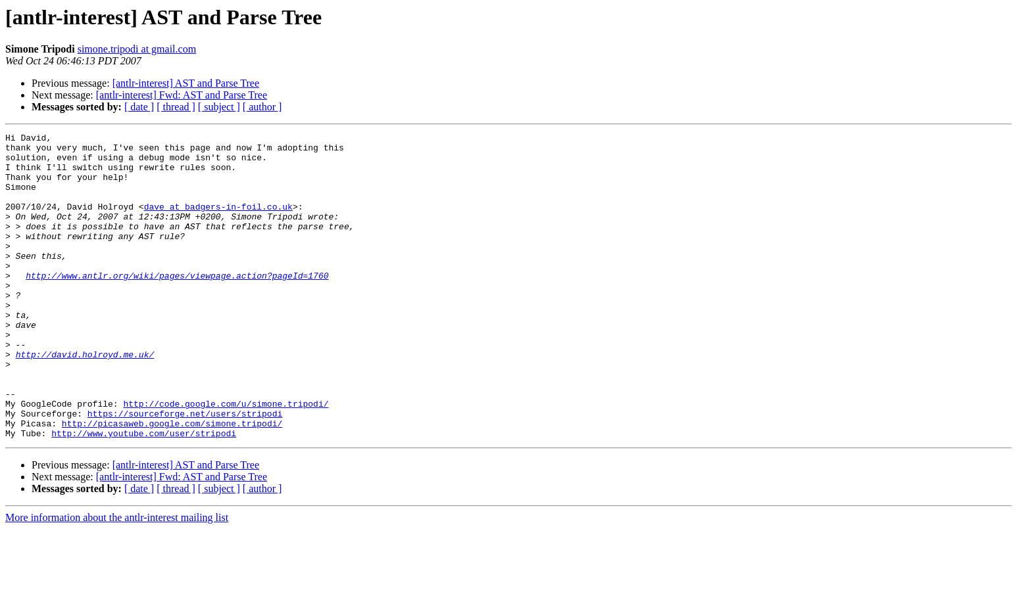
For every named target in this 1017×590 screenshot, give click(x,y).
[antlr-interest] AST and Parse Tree (185, 83)
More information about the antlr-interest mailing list (116, 578)
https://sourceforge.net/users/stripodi (184, 470)
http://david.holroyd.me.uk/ (85, 399)
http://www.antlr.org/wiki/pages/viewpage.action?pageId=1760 (177, 305)
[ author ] (262, 106)
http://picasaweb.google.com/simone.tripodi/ (172, 482)
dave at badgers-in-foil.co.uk (218, 222)
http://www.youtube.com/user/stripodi (143, 494)
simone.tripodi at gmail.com (137, 49)
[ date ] (139, 106)
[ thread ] (176, 106)
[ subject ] (219, 106)
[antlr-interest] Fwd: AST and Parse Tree (181, 95)
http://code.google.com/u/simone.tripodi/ (225, 459)
